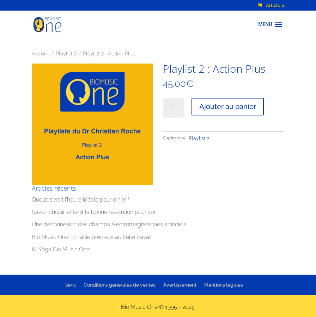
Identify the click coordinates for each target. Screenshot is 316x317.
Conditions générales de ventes (120, 285)
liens (70, 285)
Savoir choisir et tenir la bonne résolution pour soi (93, 212)
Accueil (41, 53)
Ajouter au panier (227, 106)
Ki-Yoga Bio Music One (61, 249)
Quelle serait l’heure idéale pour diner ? (81, 199)
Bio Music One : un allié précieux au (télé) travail (92, 237)
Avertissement (179, 285)
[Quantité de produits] (173, 108)
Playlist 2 (66, 53)
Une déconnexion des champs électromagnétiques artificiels (109, 224)
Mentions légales (223, 285)
